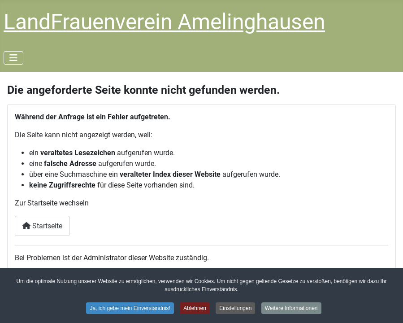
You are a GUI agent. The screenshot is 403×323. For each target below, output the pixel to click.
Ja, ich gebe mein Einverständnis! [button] (130, 309)
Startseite (42, 226)
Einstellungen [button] (235, 309)
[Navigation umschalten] (13, 58)
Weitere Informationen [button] (291, 309)
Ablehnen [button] (194, 309)
